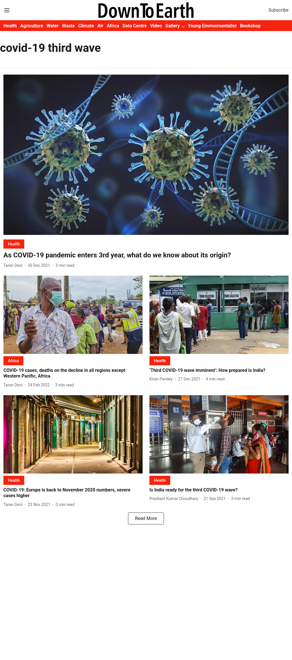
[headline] (146, 255)
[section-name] (13, 244)
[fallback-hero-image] (146, 155)
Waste (68, 25)
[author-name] (14, 265)
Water (52, 25)
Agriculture (31, 25)
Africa (113, 25)
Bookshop (250, 25)
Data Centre (135, 25)
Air (101, 25)
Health (10, 25)
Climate (86, 25)
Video (156, 25)
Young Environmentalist (212, 25)
